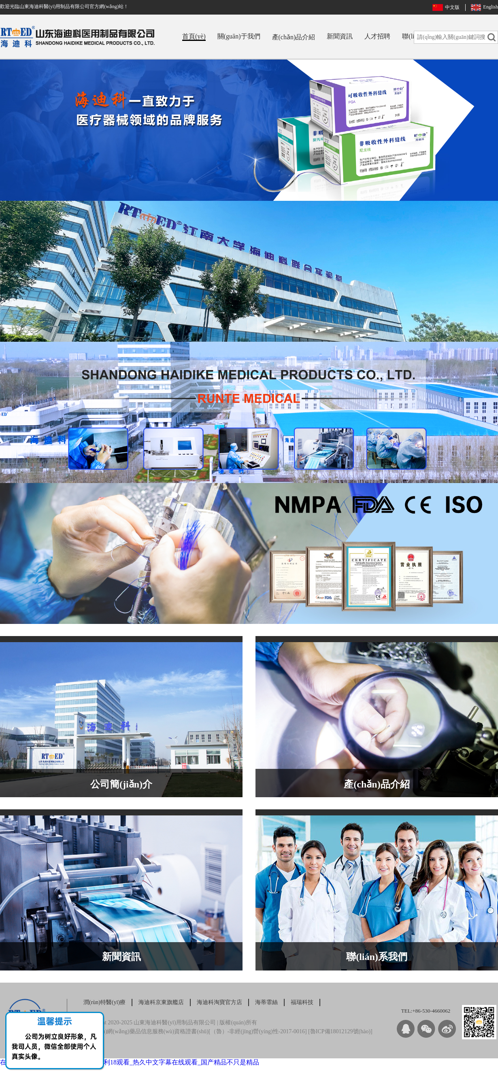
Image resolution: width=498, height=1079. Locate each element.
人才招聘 (377, 36)
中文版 (452, 7)
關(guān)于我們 (238, 36)
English (490, 7)
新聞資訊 (340, 36)
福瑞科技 (302, 1002)
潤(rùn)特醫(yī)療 (104, 1002)
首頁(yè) (194, 36)
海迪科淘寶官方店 (219, 1002)
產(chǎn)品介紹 (293, 37)
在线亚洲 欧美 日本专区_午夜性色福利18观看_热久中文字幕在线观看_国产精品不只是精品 (129, 1062)
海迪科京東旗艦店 (161, 1002)
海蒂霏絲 (266, 1002)
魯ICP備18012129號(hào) (340, 1031)
